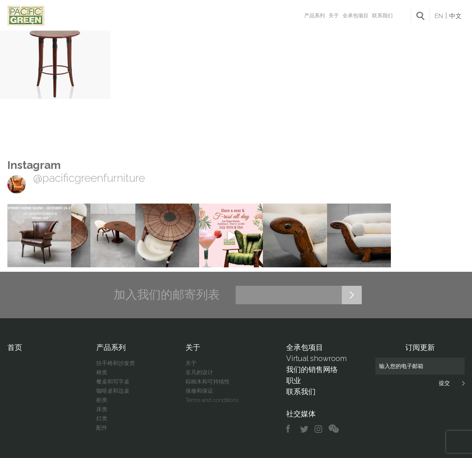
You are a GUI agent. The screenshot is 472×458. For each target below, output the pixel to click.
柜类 (101, 400)
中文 (455, 16)
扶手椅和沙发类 (115, 363)
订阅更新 (420, 347)
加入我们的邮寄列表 (167, 294)
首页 (14, 347)
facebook (290, 429)
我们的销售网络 (312, 369)
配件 (101, 427)
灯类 (101, 418)
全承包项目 (355, 15)
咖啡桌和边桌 (112, 391)
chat (333, 429)
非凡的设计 (199, 372)
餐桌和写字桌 (112, 381)
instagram (318, 429)
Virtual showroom (316, 358)
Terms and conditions (212, 400)
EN (439, 16)
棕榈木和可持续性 (207, 381)
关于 (334, 15)
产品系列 (314, 15)
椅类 (101, 372)
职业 (293, 380)
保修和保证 (199, 391)
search (420, 16)
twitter (304, 429)
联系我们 (382, 15)
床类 (101, 409)
